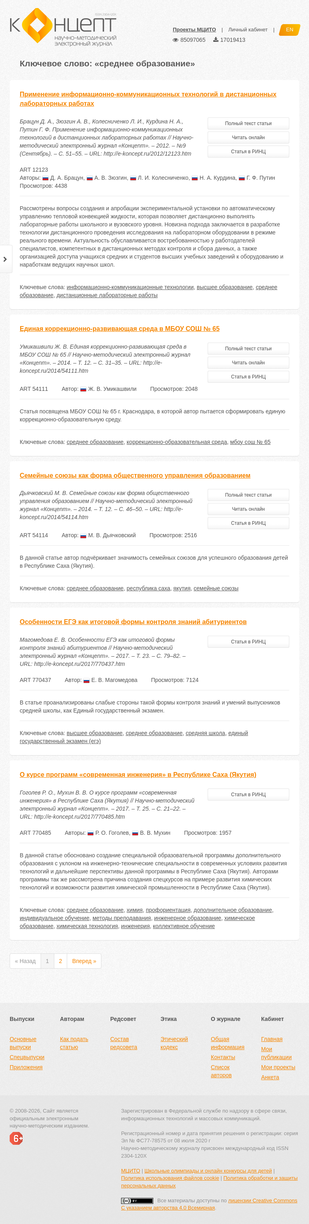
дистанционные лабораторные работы (106, 295)
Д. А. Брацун (62, 178)
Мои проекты (278, 1067)
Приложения (26, 1067)
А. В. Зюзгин (107, 178)
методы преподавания (122, 918)
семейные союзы (216, 588)
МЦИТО (130, 1171)
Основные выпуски (23, 1043)
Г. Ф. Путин (257, 178)
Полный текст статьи (248, 123)
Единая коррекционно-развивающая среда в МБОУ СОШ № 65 (120, 328)
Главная (271, 1039)
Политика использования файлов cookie (170, 1178)
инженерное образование (187, 918)
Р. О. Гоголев (108, 833)
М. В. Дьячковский (108, 535)
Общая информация (227, 1043)
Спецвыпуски (27, 1057)
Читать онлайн (248, 137)
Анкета (270, 1077)
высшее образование (225, 287)
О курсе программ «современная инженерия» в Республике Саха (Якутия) (138, 774)
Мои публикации (276, 1053)
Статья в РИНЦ (248, 151)
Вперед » (84, 961)
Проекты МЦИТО (194, 30)
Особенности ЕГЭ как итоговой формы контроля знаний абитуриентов (133, 621)
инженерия (135, 926)
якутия (182, 588)
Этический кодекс (174, 1043)
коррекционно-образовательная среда (177, 442)
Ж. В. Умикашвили (108, 389)
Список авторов (221, 1071)
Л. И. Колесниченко (159, 178)
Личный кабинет (248, 30)
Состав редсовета (123, 1043)
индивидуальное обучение (54, 918)
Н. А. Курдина (213, 178)
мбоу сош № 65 (250, 442)
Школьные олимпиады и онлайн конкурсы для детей (208, 1171)
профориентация (168, 910)
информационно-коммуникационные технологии (130, 287)
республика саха (148, 588)
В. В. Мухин (151, 833)
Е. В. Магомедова (110, 680)
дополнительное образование (233, 910)
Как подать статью (74, 1043)
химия (135, 910)
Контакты (223, 1057)
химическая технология (87, 926)
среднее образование (95, 442)
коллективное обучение (184, 926)
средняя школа (205, 733)
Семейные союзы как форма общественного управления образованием (135, 475)
